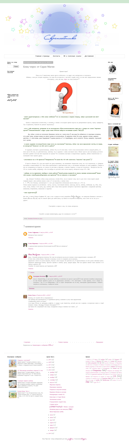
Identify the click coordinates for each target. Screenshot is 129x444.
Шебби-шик (106, 380)
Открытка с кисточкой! (24, 360)
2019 (49, 360)
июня (51, 417)
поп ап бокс (113, 374)
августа (52, 382)
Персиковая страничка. (56, 387)
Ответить (30, 237)
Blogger (84, 439)
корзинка (108, 365)
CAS (87, 382)
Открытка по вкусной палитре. (58, 389)
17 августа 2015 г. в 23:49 (55, 276)
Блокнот (117, 359)
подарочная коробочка (96, 374)
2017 (49, 365)
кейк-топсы (89, 365)
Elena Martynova (34, 254)
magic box (96, 382)
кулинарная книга (116, 365)
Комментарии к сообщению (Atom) (43, 345)
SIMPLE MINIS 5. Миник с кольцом (61, 407)
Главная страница (42, 56)
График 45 (106, 361)
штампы (114, 380)
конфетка (102, 365)
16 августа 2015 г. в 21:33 (45, 243)
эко (119, 380)
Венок (93, 361)
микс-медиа (98, 367)
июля (51, 415)
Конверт (96, 365)
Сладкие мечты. (54, 404)
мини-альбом (106, 367)
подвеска (107, 374)
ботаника (88, 361)
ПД (88, 374)
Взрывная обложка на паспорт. (58, 392)
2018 (49, 362)
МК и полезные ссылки (72, 56)
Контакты (56, 56)
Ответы (32, 272)
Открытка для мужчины (113, 371)
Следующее (27, 342)
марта (51, 425)
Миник (113, 366)
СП (114, 376)
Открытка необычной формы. (92, 373)
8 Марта (95, 359)
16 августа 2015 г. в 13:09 (46, 232)
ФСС (87, 380)
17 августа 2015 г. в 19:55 (47, 254)
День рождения (92, 363)
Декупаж (119, 361)
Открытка (97, 370)
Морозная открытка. (55, 384)
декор (112, 361)
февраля (52, 427)
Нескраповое (106, 368)
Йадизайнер (119, 363)
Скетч (108, 376)
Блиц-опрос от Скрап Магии (57, 397)
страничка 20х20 (96, 379)
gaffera (71, 439)
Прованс (88, 376)
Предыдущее (99, 342)
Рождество (95, 377)
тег (114, 379)
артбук (110, 359)
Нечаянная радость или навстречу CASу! (61, 409)
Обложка (88, 371)
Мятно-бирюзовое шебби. (57, 411)
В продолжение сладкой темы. (58, 402)
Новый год (116, 368)
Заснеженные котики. (55, 399)
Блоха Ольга (32, 295)
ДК (100, 363)
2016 (49, 367)
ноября (52, 375)
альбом (102, 359)
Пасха (120, 372)
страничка (88, 379)
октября (52, 377)
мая (51, 420)
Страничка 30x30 (106, 378)
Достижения (89, 56)
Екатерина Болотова (39, 276)
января (52, 430)
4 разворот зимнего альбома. (25, 381)
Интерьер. (112, 363)
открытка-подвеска (105, 373)
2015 (49, 370)
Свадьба (102, 377)
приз (119, 374)
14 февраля (88, 360)
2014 (49, 433)
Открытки (113, 372)
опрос (65, 79)
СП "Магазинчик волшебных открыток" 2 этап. (30, 370)
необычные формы (96, 368)
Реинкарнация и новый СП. (57, 394)
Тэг (118, 378)
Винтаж (99, 361)
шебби (97, 380)
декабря (52, 372)
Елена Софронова (33, 232)
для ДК (106, 363)
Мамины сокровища (90, 367)
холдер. (92, 380)
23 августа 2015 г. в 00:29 (43, 295)
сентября (52, 380)
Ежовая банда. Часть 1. (24, 391)
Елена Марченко (33, 243)
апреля (52, 422)
